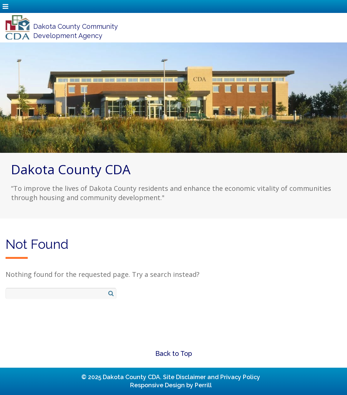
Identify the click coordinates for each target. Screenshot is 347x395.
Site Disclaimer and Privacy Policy (211, 377)
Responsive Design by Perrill (171, 385)
